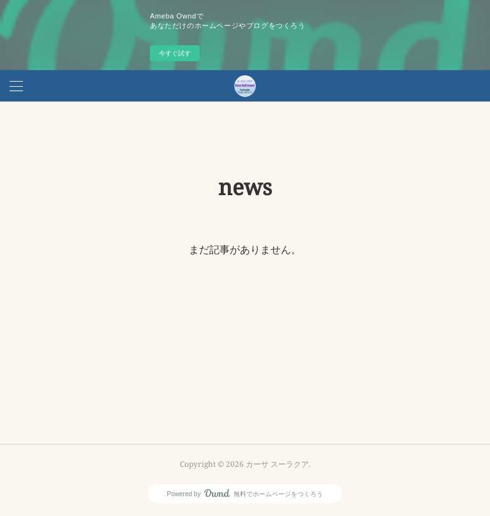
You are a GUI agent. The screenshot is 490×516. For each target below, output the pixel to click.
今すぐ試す (175, 53)
